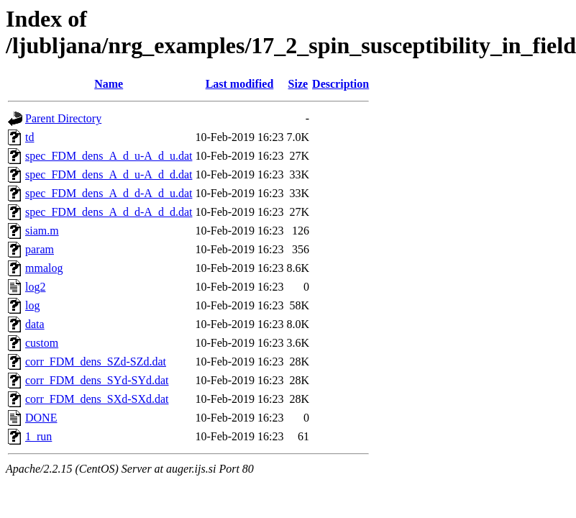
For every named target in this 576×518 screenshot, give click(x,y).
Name (108, 84)
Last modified (240, 84)
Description (340, 84)
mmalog (44, 268)
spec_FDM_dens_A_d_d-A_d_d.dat (108, 212)
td (29, 137)
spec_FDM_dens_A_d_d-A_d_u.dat (108, 193)
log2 (35, 287)
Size (298, 84)
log (32, 305)
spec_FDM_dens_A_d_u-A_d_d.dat (108, 174)
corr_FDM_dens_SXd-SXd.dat (97, 399)
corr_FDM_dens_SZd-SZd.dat (95, 361)
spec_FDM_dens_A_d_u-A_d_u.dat (108, 156)
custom (41, 343)
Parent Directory (63, 118)
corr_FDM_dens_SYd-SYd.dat (97, 380)
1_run (38, 436)
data (35, 324)
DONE (41, 418)
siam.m (42, 230)
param (39, 249)
